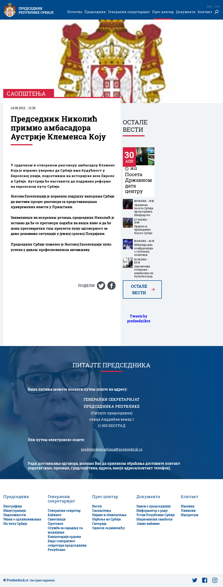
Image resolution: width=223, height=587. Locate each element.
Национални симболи (154, 519)
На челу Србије (15, 524)
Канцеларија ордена (64, 537)
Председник (95, 12)
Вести (97, 506)
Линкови (188, 510)
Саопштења (101, 510)
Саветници (57, 519)
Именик (187, 506)
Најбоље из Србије (106, 519)
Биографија (12, 506)
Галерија (99, 524)
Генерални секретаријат (129, 12)
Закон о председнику (153, 506)
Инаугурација (14, 510)
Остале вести (139, 289)
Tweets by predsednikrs (138, 318)
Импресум (189, 515)
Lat (217, 6)
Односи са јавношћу (108, 528)
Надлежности (14, 515)
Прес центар (163, 12)
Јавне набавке (148, 524)
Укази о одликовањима (22, 519)
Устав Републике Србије (155, 515)
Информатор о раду (152, 510)
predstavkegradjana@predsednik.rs (111, 449)
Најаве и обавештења (109, 515)
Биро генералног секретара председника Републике (67, 545)
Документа (185, 12)
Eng (209, 6)
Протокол (55, 524)
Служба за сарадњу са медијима (65, 530)
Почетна (74, 12)
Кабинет (54, 515)
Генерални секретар (64, 510)
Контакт (205, 12)
